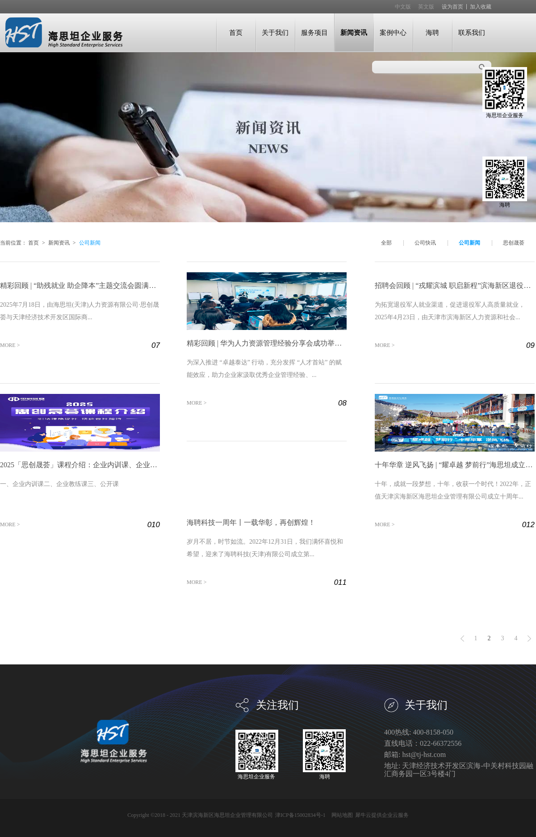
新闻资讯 (59, 243)
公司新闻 (89, 243)
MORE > (10, 345)
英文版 (426, 7)
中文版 (403, 7)
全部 (386, 243)
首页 (236, 32)
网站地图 (341, 815)
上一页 (462, 638)
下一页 (529, 638)
